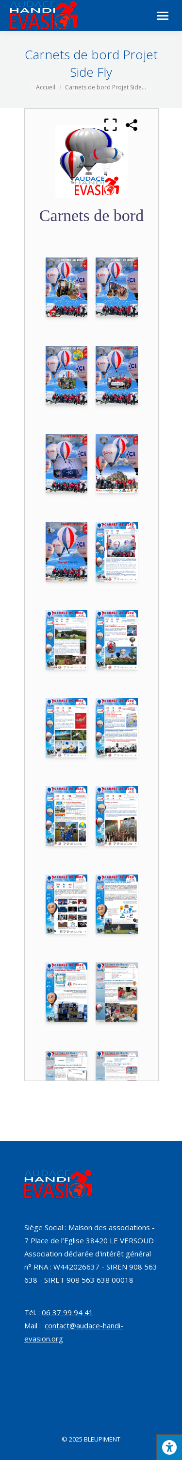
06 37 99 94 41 (67, 1312)
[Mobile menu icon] (162, 15)
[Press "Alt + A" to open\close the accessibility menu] (169, 1447)
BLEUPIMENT (102, 1439)
